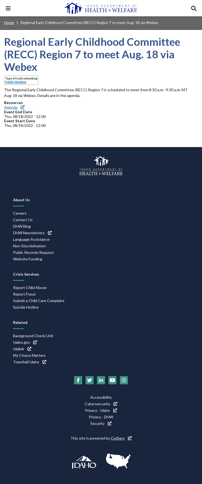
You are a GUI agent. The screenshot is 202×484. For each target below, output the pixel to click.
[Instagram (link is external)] (124, 380)
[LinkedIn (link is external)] (101, 380)
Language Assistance (31, 239)
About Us (21, 199)
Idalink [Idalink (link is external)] (22, 348)
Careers (20, 213)
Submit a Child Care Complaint (39, 300)
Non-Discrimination (29, 245)
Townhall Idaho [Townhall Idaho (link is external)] (29, 362)
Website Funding (27, 259)
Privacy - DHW (101, 417)
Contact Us (23, 219)
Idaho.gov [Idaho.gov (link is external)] (25, 342)
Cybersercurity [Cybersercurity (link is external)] (101, 403)
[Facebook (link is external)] (78, 380)
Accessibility (101, 397)
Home (9, 22)
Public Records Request (33, 252)
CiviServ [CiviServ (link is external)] (121, 438)
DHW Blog (22, 226)
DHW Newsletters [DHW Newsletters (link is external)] (32, 232)
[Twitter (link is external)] (89, 380)
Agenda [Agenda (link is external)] (14, 107)
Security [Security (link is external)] (101, 423)
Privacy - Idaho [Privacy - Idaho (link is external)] (101, 410)
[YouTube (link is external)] (112, 380)
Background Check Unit (33, 335)
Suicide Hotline (26, 307)
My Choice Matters (29, 355)
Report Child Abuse (30, 287)
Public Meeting (15, 82)
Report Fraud (24, 294)
